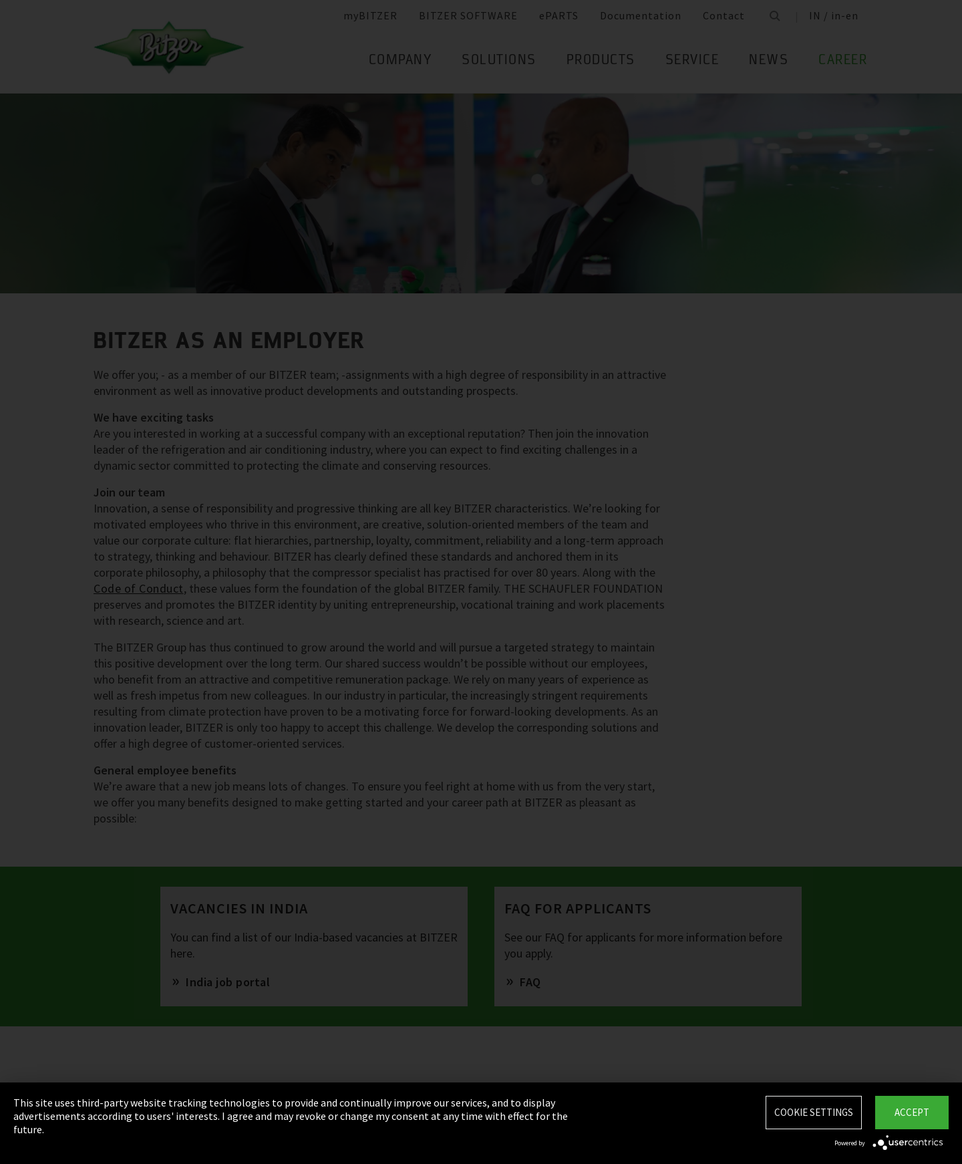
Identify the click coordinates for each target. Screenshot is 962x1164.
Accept (912, 1112)
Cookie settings (813, 1112)
